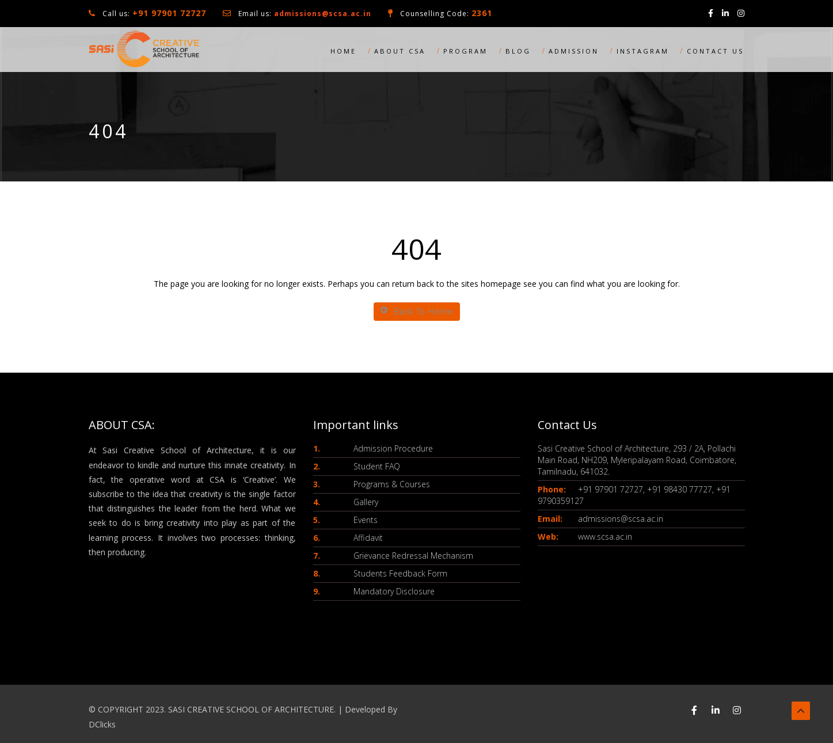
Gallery (365, 501)
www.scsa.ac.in (605, 536)
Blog (518, 51)
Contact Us (715, 51)
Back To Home (417, 311)
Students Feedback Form (400, 573)
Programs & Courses (391, 484)
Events (365, 519)
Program (465, 51)
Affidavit (368, 537)
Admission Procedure (393, 448)
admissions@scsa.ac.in (322, 13)
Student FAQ (376, 466)
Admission (574, 51)
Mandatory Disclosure (394, 591)
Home (343, 51)
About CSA (399, 51)
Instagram (643, 51)
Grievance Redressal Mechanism (413, 555)
